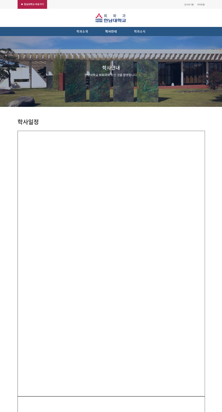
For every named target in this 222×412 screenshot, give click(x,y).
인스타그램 (188, 4)
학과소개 (82, 31)
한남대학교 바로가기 (32, 4)
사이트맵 (200, 4)
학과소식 (140, 31)
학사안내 (111, 31)
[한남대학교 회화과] (111, 17)
